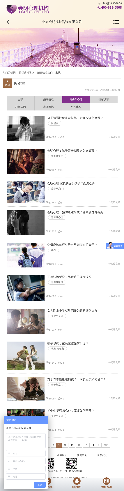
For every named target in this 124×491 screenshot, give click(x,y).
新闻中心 (82, 455)
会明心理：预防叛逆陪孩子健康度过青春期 (75, 212)
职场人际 (20, 106)
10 (65, 445)
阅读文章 (114, 136)
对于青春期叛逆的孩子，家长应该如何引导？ (76, 379)
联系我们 (102, 455)
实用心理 (115, 90)
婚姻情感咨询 (45, 72)
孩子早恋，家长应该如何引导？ (67, 343)
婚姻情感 (48, 99)
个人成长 (76, 106)
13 (86, 445)
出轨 (58, 72)
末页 (106, 445)
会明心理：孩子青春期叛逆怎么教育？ (72, 150)
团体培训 (62, 455)
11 (72, 445)
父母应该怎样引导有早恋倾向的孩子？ (72, 244)
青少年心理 (76, 99)
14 (92, 445)
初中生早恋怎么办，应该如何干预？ (70, 410)
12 (79, 445)
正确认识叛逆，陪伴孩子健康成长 (69, 276)
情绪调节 (104, 99)
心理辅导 (104, 90)
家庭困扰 (48, 106)
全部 (20, 99)
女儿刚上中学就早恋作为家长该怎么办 (72, 310)
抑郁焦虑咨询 (26, 72)
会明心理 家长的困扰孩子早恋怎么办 (71, 183)
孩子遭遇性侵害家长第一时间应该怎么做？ (75, 117)
